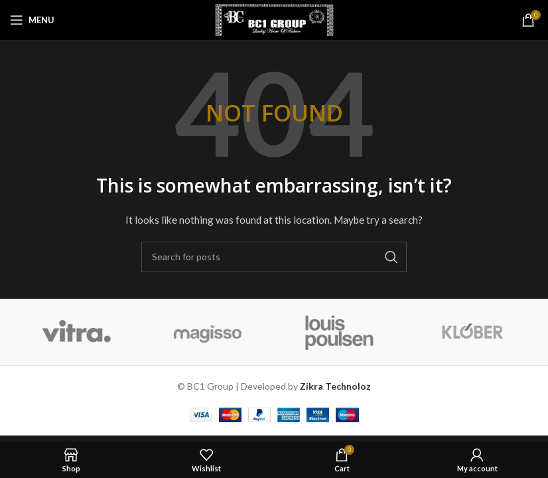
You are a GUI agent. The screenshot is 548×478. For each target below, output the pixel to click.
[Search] (274, 257)
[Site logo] (274, 19)
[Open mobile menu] (32, 20)
